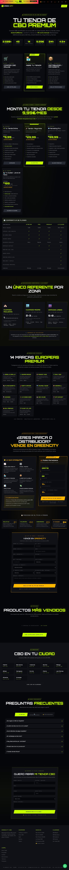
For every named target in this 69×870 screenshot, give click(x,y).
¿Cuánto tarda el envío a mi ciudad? (17, 726)
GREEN (7, 6)
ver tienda (44, 625)
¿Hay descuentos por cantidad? (16, 741)
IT (59, 1)
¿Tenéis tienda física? (13, 751)
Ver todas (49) (56, 841)
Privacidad (4, 852)
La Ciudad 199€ (39, 839)
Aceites (20, 839)
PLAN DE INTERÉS (18, 796)
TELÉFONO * (37, 554)
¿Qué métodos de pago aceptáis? (16, 731)
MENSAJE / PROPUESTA (18, 575)
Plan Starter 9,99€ (40, 832)
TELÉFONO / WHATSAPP (40, 780)
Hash (20, 837)
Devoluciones (5, 856)
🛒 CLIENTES (21, 714)
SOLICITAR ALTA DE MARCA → (53, 498)
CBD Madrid (55, 832)
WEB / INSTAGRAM (17, 559)
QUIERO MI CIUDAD (12, 210)
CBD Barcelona (56, 834)
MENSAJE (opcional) (18, 801)
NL (62, 1)
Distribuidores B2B (40, 841)
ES (41, 1)
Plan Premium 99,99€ (40, 837)
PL (66, 1)
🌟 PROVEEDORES (48, 714)
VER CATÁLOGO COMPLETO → (34, 634)
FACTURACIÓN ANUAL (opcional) (42, 570)
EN (45, 1)
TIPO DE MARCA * (39, 559)
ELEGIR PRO (34, 162)
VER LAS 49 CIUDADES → (34, 684)
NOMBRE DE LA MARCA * (18, 543)
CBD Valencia (56, 837)
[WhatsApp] (65, 866)
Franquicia (4, 861)
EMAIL (15, 785)
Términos (4, 859)
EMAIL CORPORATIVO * (18, 554)
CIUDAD (15, 791)
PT (48, 1)
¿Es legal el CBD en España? (15, 720)
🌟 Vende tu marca (40, 843)
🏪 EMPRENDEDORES (34, 714)
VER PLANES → (19, 2)
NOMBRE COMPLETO (18, 780)
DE (55, 1)
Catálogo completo (23, 832)
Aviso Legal (4, 850)
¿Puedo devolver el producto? (16, 746)
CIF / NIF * (38, 543)
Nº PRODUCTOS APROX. (18, 570)
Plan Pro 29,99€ (39, 834)
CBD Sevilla (55, 839)
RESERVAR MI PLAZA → (34, 811)
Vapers (20, 841)
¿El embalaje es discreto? (14, 736)
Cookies (3, 854)
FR (52, 1)
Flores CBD (21, 834)
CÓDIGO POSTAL (38, 791)
